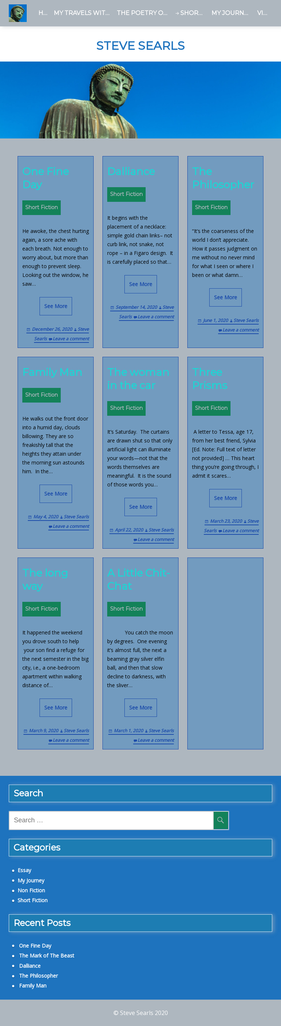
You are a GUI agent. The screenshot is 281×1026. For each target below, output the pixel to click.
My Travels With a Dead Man (83, 13)
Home (44, 13)
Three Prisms (209, 379)
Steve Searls (140, 45)
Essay (24, 870)
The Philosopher (223, 178)
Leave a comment (71, 339)
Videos (264, 13)
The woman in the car (138, 379)
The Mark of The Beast (46, 955)
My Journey (31, 880)
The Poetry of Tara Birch (144, 13)
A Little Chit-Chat (138, 579)
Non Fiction (31, 890)
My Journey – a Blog (232, 13)
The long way (45, 579)
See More (55, 306)
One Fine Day (45, 178)
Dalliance (131, 171)
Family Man (52, 372)
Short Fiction (194, 13)
